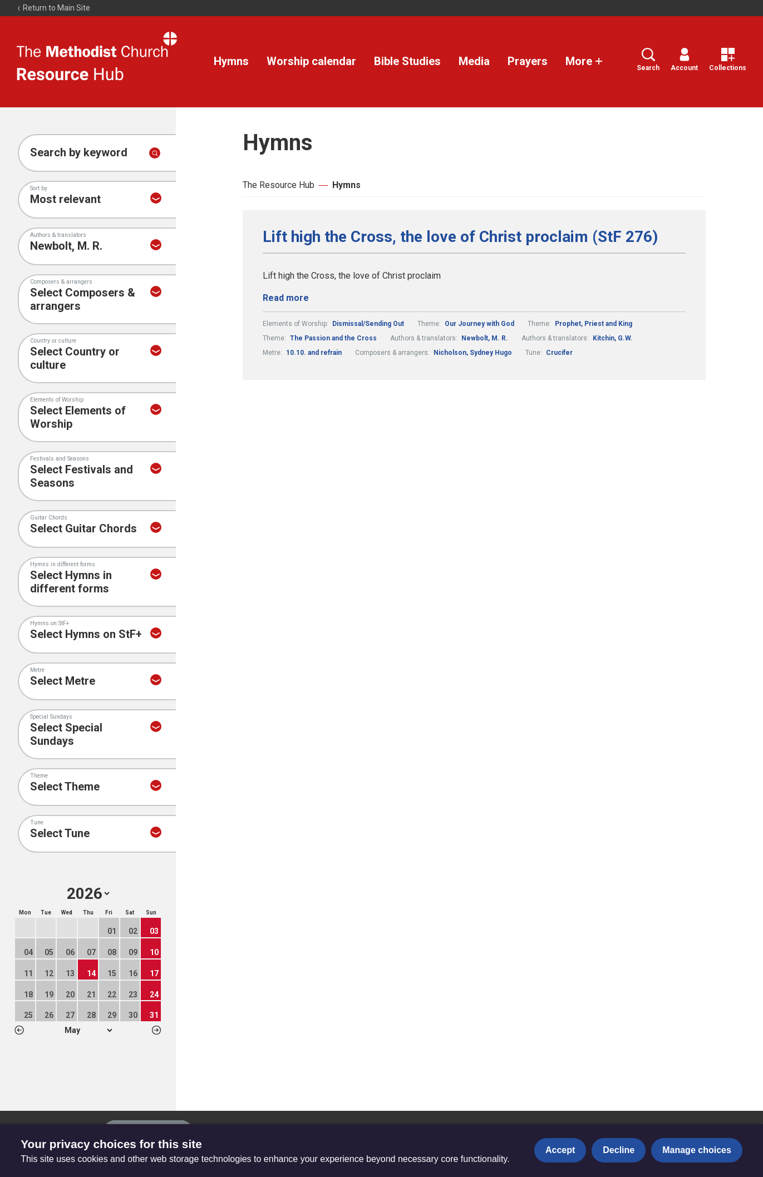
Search (648, 60)
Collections (727, 60)
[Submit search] (154, 153)
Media (474, 61)
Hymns (231, 61)
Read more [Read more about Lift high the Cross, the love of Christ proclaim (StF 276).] (286, 298)
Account (684, 60)
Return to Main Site (53, 7)
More (584, 61)
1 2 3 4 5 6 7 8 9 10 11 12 (88, 1030)
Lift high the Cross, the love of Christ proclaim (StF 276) (460, 237)
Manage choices (696, 1150)
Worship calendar (311, 61)
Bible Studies (407, 61)
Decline (618, 1150)
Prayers (528, 61)
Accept (560, 1150)
